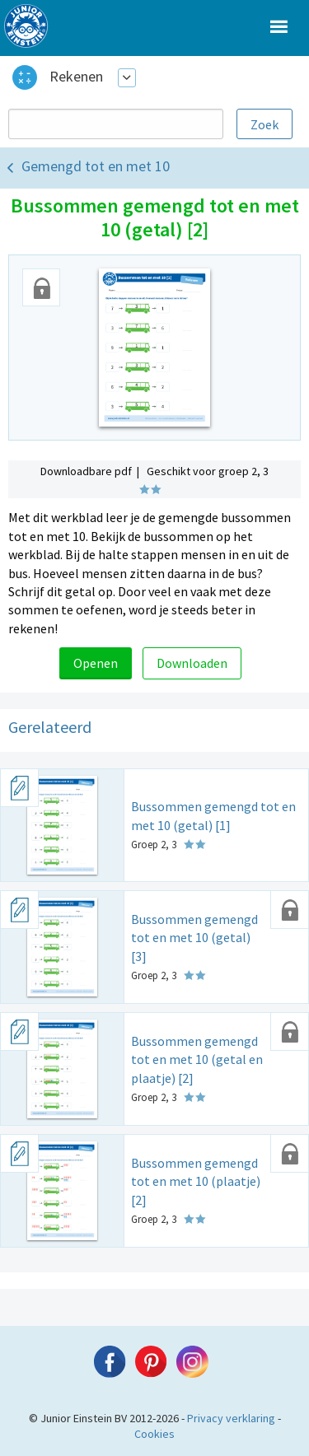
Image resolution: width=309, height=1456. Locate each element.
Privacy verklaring (231, 1418)
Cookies (154, 1433)
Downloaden (192, 663)
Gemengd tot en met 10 (95, 165)
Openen (95, 663)
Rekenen (76, 76)
